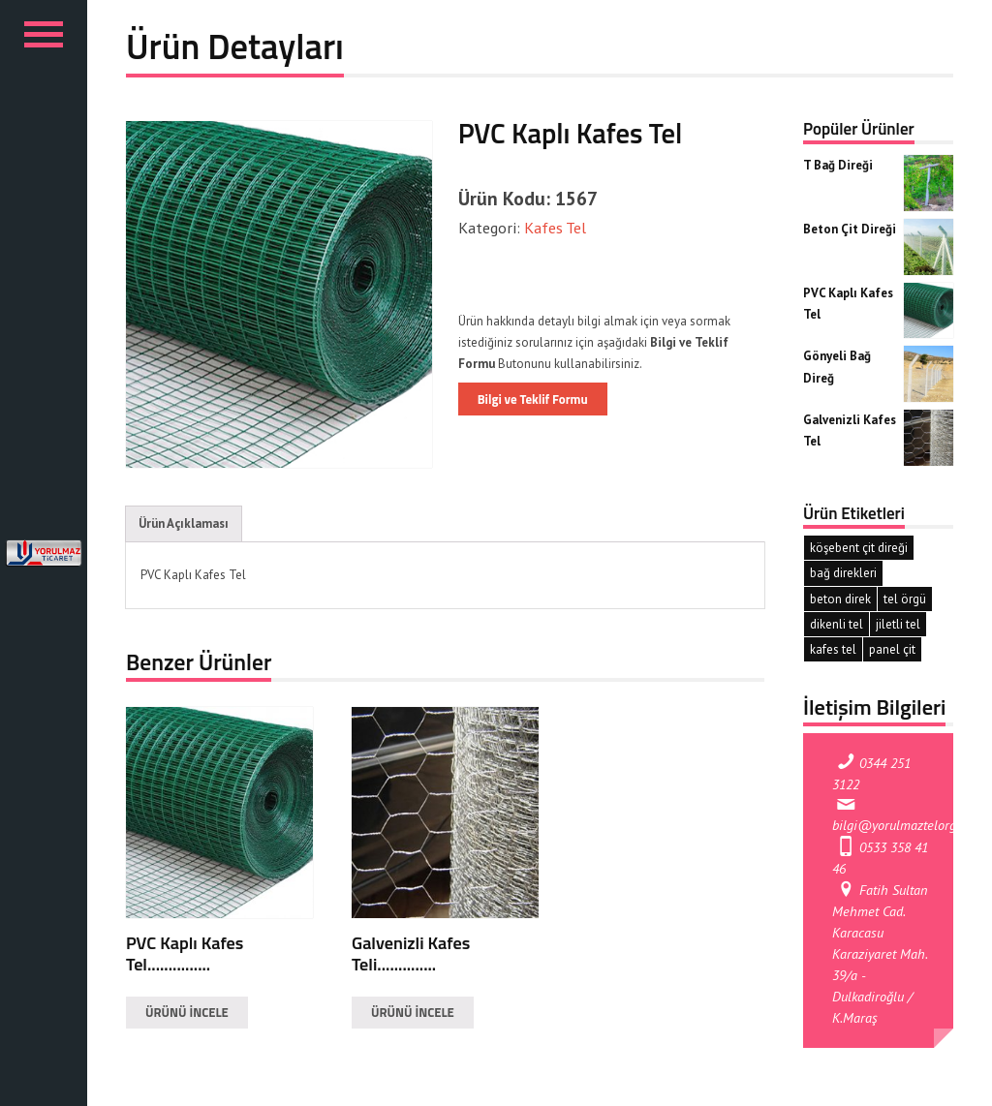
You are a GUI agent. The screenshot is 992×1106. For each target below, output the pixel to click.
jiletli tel (898, 624)
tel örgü (905, 599)
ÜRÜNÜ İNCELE (187, 1012)
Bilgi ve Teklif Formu (533, 399)
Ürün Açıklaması (184, 523)
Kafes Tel (553, 227)
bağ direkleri (843, 573)
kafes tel (833, 649)
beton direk (840, 599)
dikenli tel (836, 624)
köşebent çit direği (859, 547)
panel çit (892, 649)
